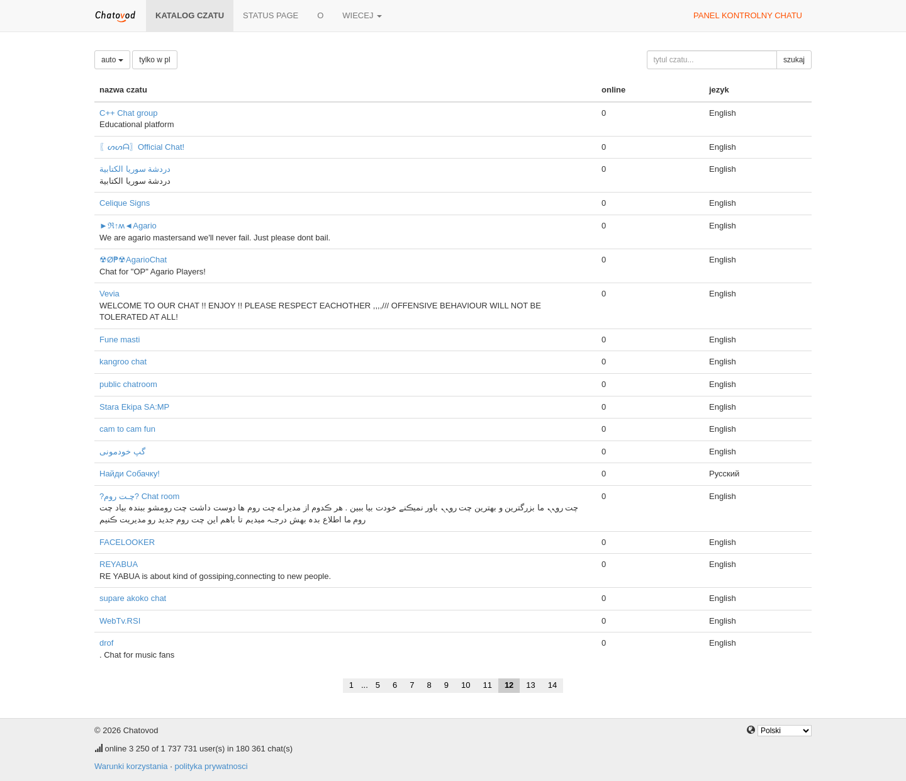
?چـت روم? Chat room (139, 496)
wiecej (362, 15)
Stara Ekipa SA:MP (134, 407)
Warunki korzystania (131, 766)
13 (530, 685)
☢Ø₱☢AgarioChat (133, 259)
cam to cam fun (127, 429)
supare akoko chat (132, 598)
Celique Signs (124, 203)
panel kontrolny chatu (747, 15)
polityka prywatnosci (210, 766)
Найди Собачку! (129, 473)
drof (106, 643)
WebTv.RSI (119, 621)
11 (487, 685)
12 (509, 685)
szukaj (794, 59)
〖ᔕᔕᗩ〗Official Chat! (141, 147)
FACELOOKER (127, 542)
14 (552, 685)
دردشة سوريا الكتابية (135, 169)
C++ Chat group (128, 113)
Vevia (109, 293)
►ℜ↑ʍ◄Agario (128, 225)
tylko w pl (154, 59)
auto (112, 59)
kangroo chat (123, 361)
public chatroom (128, 384)
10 (465, 685)
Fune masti (119, 339)
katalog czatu (189, 15)
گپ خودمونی (122, 451)
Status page (270, 15)
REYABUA (118, 564)
